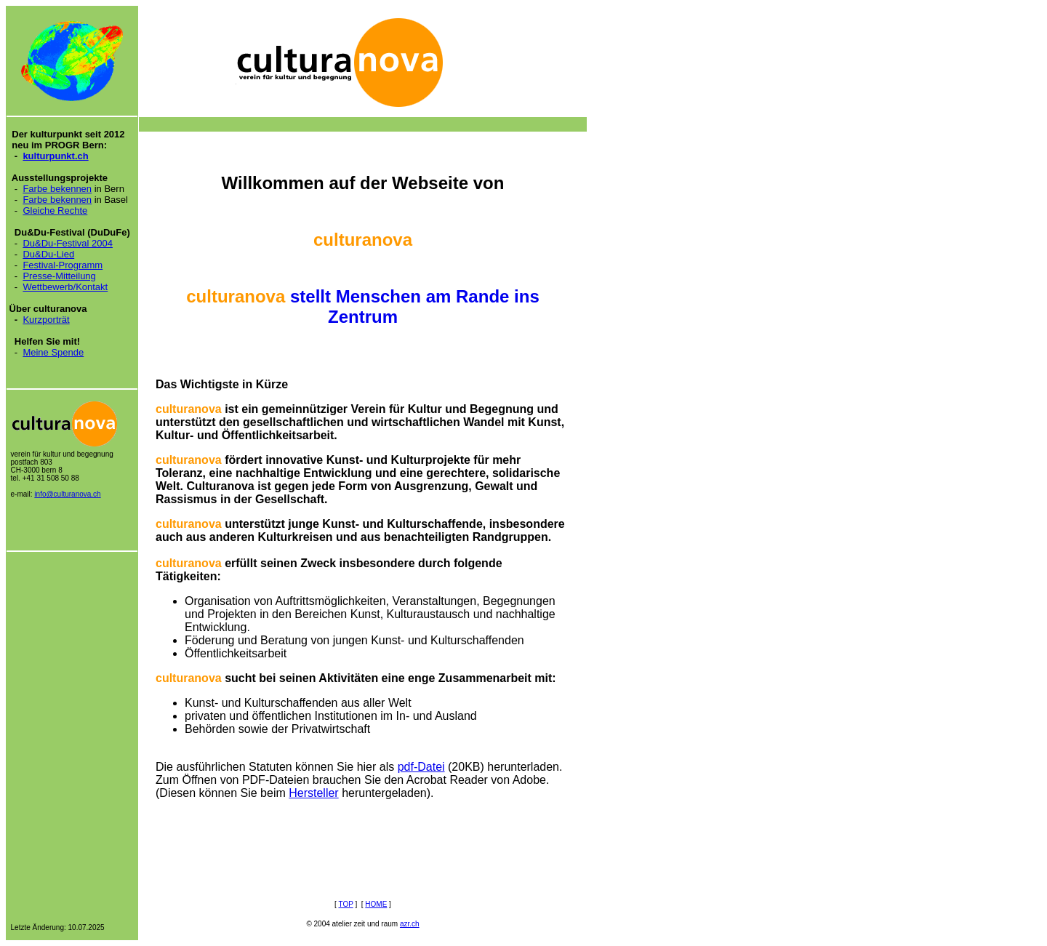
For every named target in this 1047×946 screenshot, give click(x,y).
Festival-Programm (63, 265)
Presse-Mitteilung (59, 275)
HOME (376, 904)
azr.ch (410, 924)
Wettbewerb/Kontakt (65, 286)
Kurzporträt (46, 319)
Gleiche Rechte (55, 210)
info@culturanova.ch (67, 494)
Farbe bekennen (57, 188)
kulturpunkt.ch (55, 156)
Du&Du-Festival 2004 (68, 243)
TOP (345, 904)
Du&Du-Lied (48, 254)
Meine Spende (53, 352)
